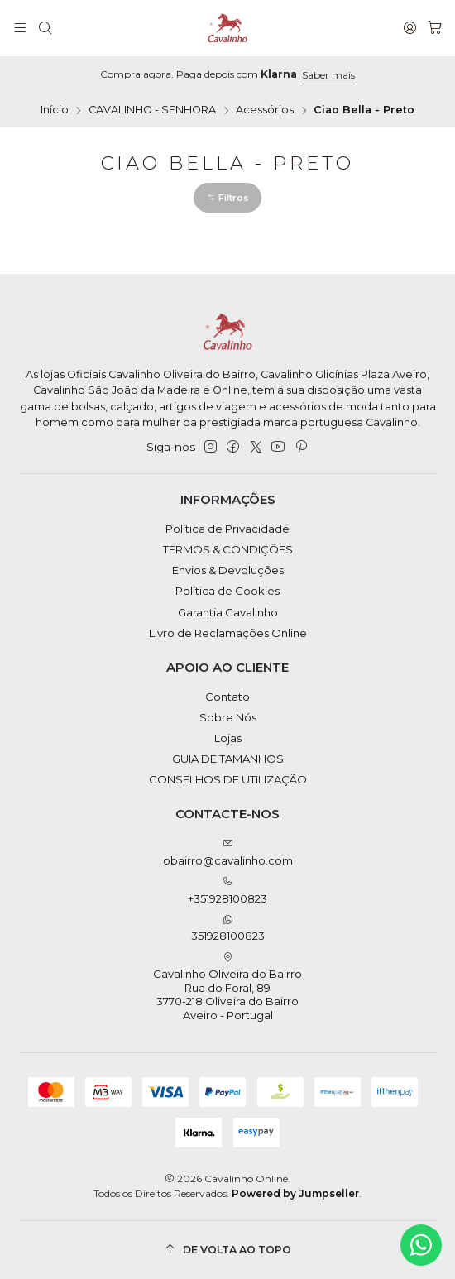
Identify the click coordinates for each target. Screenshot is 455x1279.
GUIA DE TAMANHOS (228, 758)
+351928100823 (227, 890)
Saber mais (328, 75)
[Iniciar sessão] (410, 28)
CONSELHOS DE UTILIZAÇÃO (228, 779)
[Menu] (20, 28)
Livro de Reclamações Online (228, 633)
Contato (227, 696)
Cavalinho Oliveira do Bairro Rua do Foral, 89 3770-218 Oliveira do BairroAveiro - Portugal (227, 987)
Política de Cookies (227, 590)
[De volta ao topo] (228, 1249)
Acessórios (265, 110)
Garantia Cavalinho (228, 612)
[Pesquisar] (45, 28)
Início (55, 110)
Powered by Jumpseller (295, 1193)
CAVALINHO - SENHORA (152, 110)
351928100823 (228, 928)
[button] (227, 198)
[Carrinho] (435, 28)
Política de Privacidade (227, 528)
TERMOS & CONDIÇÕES (228, 549)
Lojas (228, 738)
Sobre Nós (227, 717)
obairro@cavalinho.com (228, 852)
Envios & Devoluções (228, 570)
